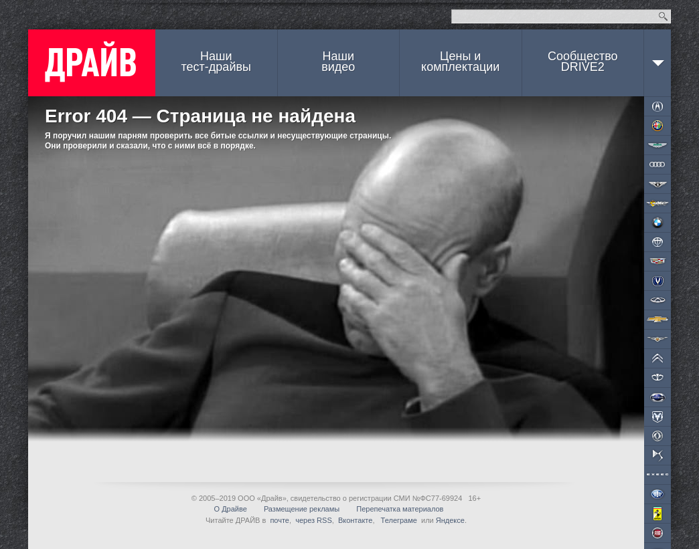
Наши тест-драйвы (216, 61)
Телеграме (398, 520)
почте (279, 520)
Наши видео (338, 61)
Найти (663, 16)
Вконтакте (355, 520)
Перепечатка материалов (399, 509)
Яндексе (450, 520)
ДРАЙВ (91, 62)
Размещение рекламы (301, 509)
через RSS (313, 520)
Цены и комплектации (460, 61)
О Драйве (230, 509)
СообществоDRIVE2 (583, 61)
